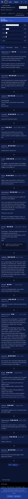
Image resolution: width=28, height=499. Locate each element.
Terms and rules (10, 487)
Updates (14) (11, 13)
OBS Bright (4, 484)
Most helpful (9, 47)
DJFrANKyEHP (5, 192)
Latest (2, 47)
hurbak (3, 159)
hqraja (3, 175)
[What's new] (22, 2)
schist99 (3, 284)
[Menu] (2, 2)
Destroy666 (4, 75)
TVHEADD (4, 257)
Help (23, 487)
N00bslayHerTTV (6, 52)
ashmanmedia (5, 420)
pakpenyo (4, 146)
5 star (3, 25)
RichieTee (4, 450)
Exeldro (3, 9)
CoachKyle (4, 114)
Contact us (3, 487)
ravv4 (3, 127)
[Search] (26, 2)
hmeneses (4, 356)
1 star (3, 40)
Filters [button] (24, 47)
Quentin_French (5, 314)
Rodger (3, 372)
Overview (3, 13)
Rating (16, 47)
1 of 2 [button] (10, 464)
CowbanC (4, 96)
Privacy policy (18, 487)
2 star (3, 37)
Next (15, 464)
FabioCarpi (4, 299)
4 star (3, 29)
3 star (3, 33)
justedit (3, 227)
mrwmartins (4, 437)
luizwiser (3, 405)
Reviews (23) (20, 13)
